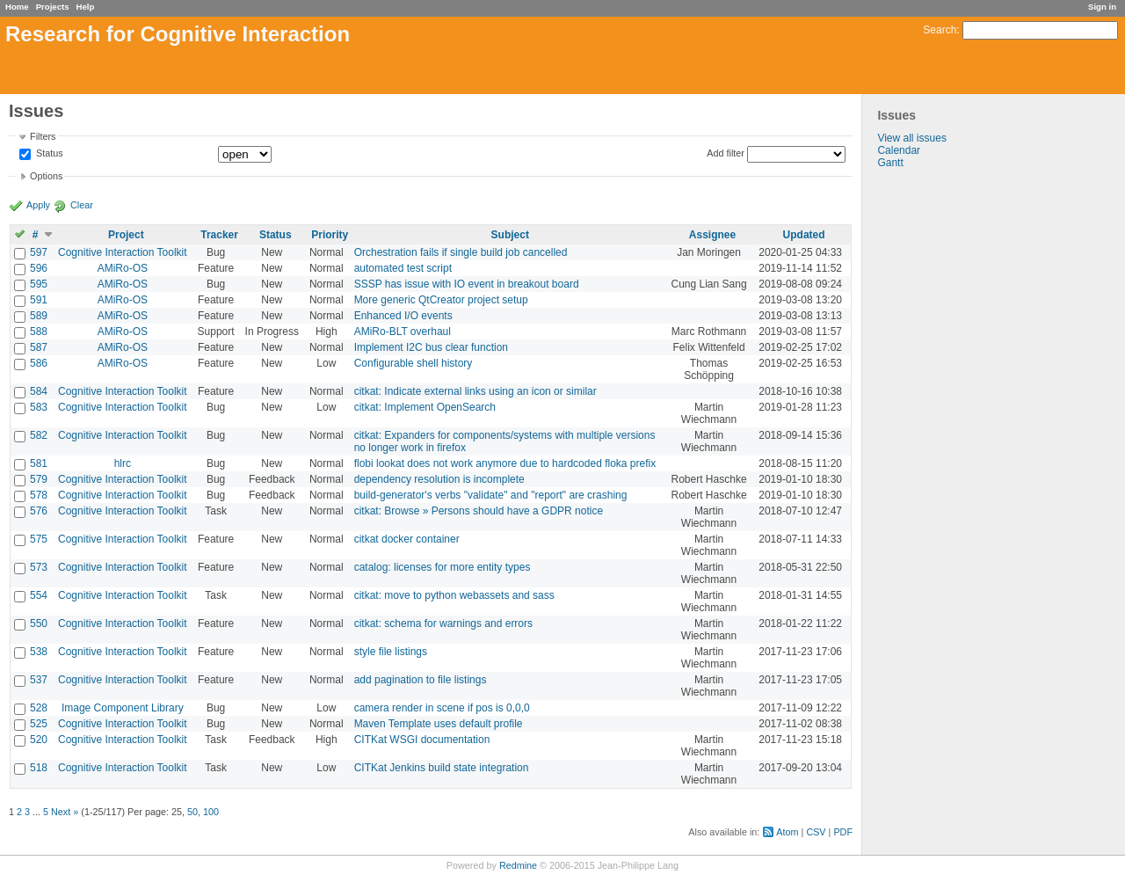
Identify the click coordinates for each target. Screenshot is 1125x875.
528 (38, 708)
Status (48, 154)
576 (38, 511)
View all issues (911, 138)
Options (46, 176)
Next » (64, 811)
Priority (329, 235)
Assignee (712, 235)
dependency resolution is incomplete (439, 479)
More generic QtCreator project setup (441, 300)
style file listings (390, 651)
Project (126, 235)
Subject (510, 235)
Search (939, 30)
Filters (42, 136)
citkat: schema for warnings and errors (443, 623)
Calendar (898, 150)
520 (38, 739)
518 (38, 768)
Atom (787, 832)
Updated (804, 235)
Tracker (219, 235)
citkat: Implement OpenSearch (425, 407)
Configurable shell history (413, 363)
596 (38, 268)
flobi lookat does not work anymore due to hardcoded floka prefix (505, 463)
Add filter (725, 153)
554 (38, 595)
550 (38, 623)
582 (38, 435)
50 (192, 811)
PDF (843, 832)
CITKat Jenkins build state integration (441, 768)
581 (38, 463)
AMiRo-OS (123, 268)
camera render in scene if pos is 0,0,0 (442, 708)
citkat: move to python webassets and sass (454, 595)
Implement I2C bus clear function (431, 347)
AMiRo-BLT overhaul (402, 331)
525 (38, 724)
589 (38, 316)
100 (211, 811)
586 (38, 363)
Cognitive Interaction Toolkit (122, 252)
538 (38, 651)
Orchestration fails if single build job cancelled (461, 252)
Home (17, 6)
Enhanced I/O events (403, 316)
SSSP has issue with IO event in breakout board (466, 284)
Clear (81, 205)
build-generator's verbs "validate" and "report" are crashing (491, 495)
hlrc (122, 463)
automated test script (403, 268)
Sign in (1102, 6)
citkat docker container (407, 539)
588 (38, 331)
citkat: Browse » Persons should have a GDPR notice (478, 511)
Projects (52, 6)
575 (38, 539)
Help (85, 6)
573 (38, 567)
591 (38, 300)
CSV (815, 832)
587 (38, 347)
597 (38, 252)
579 (38, 479)
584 (38, 391)
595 (38, 284)
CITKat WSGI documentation (422, 739)
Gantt (890, 163)
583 (38, 407)
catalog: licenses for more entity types (442, 567)
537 (38, 680)
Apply (38, 205)
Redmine (518, 865)
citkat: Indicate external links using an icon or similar (475, 391)
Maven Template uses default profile (438, 724)
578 (38, 495)
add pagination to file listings (420, 680)
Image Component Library (123, 708)
